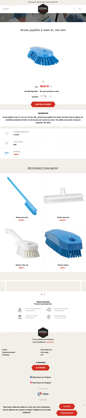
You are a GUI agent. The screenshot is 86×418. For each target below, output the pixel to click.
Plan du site (43, 400)
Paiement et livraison (8, 352)
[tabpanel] (43, 56)
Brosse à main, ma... (22, 265)
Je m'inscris (40, 367)
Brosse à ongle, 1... (64, 265)
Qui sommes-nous (46, 350)
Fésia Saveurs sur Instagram (40, 382)
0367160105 (70, 2)
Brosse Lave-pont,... (63, 217)
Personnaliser (67, 413)
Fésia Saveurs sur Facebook (40, 377)
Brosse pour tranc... (22, 217)
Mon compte (44, 352)
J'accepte (66, 406)
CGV (42, 355)
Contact (4, 350)
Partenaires (5, 355)
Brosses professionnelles (3, 18)
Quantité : (35, 96)
